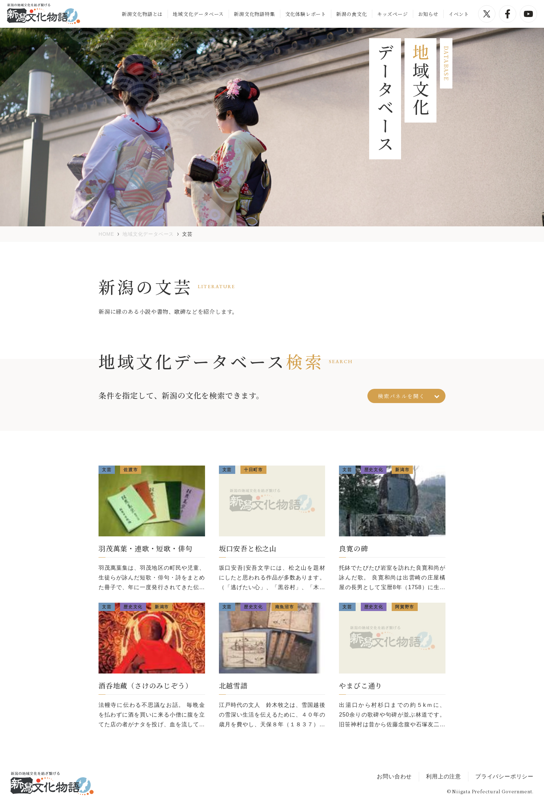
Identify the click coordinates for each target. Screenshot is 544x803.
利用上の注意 (443, 776)
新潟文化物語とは (142, 13)
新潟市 (402, 469)
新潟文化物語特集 (254, 13)
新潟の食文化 (351, 13)
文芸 (106, 469)
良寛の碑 (353, 548)
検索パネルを (408, 396)
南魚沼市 (284, 606)
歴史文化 (373, 469)
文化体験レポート (305, 13)
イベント (459, 13)
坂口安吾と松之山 (248, 548)
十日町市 (253, 469)
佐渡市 (131, 469)
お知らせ (428, 13)
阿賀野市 (404, 606)
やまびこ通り (360, 685)
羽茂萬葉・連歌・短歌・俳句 (145, 548)
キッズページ (392, 13)
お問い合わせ (394, 776)
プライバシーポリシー (504, 776)
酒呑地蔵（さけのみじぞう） (145, 685)
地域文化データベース (198, 13)
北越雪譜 (233, 685)
